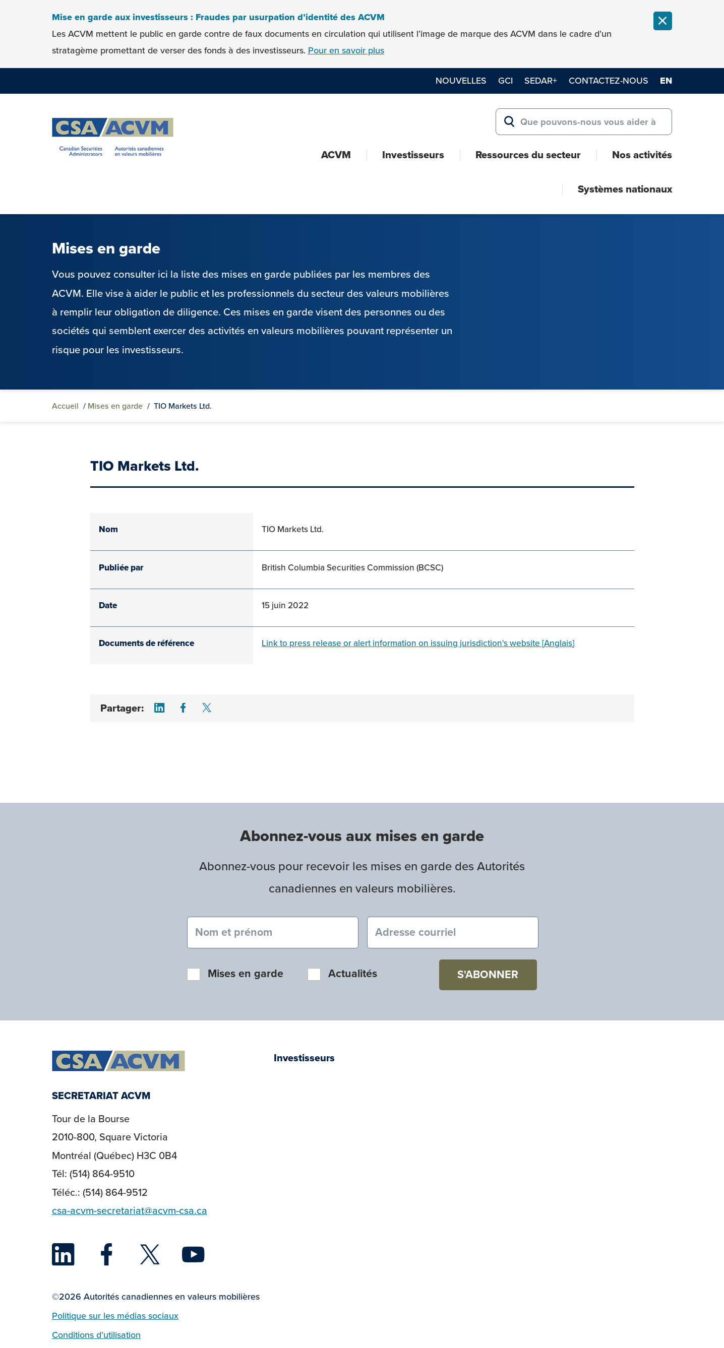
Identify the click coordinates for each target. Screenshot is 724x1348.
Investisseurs (413, 154)
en (666, 80)
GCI (505, 80)
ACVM (336, 154)
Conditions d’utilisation (96, 1334)
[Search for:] (584, 122)
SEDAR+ (540, 80)
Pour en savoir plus (346, 50)
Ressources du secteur (528, 154)
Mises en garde (115, 406)
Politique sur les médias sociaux (115, 1315)
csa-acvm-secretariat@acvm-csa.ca (129, 1210)
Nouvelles (461, 80)
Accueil (65, 406)
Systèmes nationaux (625, 189)
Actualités (352, 974)
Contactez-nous (608, 80)
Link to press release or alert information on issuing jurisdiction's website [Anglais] (418, 643)
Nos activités (642, 154)
